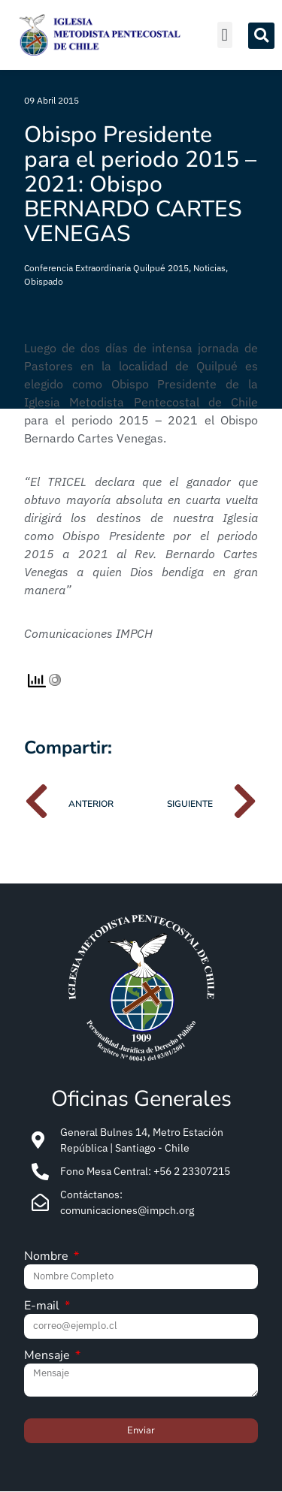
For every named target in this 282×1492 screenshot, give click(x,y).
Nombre (47, 1257)
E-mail (43, 1307)
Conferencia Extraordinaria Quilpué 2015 (106, 267)
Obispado (43, 281)
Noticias (209, 267)
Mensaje (48, 1356)
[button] (224, 35)
